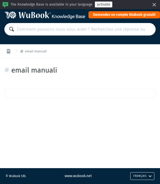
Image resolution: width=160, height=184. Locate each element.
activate (103, 4)
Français (142, 176)
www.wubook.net (78, 176)
